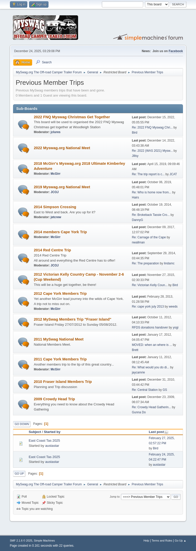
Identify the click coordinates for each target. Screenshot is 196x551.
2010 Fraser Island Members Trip (63, 382)
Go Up (19, 473)
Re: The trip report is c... (148, 174)
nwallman (138, 242)
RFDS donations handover (150, 327)
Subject (35, 432)
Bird (134, 132)
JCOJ (54, 192)
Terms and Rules (162, 540)
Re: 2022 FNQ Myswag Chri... (152, 127)
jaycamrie (138, 372)
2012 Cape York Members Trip (60, 293)
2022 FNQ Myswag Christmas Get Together (72, 117)
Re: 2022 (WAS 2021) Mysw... (152, 151)
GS (165, 390)
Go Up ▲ (180, 540)
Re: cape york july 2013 (148, 306)
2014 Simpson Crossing (55, 207)
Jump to (114, 496)
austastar (52, 446)
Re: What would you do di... (150, 367)
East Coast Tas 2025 (44, 440)
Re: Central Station (145, 390)
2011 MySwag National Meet (58, 339)
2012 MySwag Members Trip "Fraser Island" (72, 319)
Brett (135, 350)
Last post (158, 432)
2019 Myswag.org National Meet (62, 187)
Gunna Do (139, 412)
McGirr (55, 173)
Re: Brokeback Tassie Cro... (151, 215)
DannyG (137, 220)
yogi (175, 327)
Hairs (135, 197)
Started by (52, 432)
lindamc (169, 263)
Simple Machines (44, 540)
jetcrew (56, 217)
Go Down (22, 424)
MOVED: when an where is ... (152, 345)
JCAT (173, 174)
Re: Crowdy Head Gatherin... (151, 407)
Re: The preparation (145, 263)
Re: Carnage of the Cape (149, 237)
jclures (55, 132)
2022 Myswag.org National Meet (62, 148)
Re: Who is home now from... (152, 192)
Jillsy (135, 156)
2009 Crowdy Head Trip (54, 399)
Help (146, 540)
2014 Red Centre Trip (52, 250)
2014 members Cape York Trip (60, 232)
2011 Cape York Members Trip (60, 359)
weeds (173, 306)
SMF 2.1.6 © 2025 (21, 540)
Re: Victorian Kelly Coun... (150, 285)
